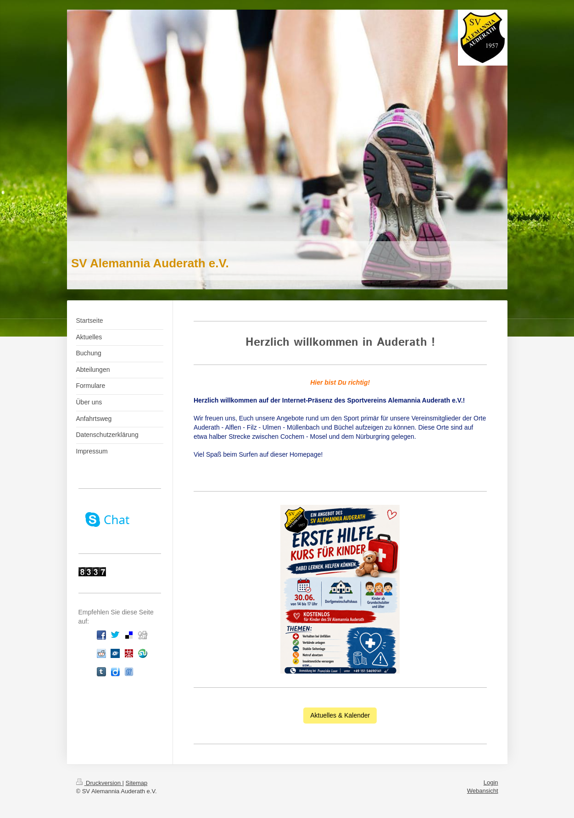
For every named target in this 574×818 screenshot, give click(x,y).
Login (491, 782)
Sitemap (137, 782)
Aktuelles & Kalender (340, 715)
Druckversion (99, 782)
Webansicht (482, 790)
